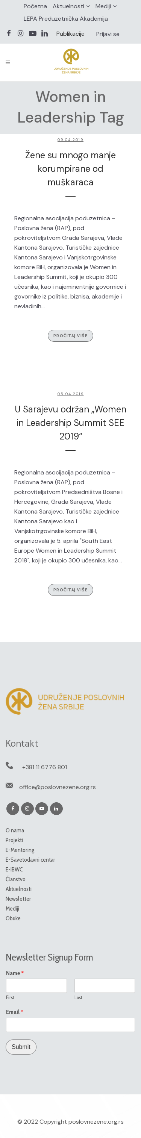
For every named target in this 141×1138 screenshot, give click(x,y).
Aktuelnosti (68, 6)
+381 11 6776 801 (44, 767)
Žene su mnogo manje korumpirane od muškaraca (70, 168)
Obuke (13, 918)
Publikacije (70, 34)
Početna (35, 6)
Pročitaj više (70, 335)
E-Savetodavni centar (30, 859)
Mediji (103, 6)
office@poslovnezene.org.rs (57, 787)
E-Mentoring (20, 849)
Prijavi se (108, 34)
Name (15, 973)
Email (15, 1012)
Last (78, 997)
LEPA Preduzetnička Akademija (66, 19)
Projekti (14, 840)
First (10, 997)
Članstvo (16, 879)
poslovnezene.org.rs (96, 1122)
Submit (21, 1047)
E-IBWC (14, 869)
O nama (15, 830)
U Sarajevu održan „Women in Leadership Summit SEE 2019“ (70, 422)
